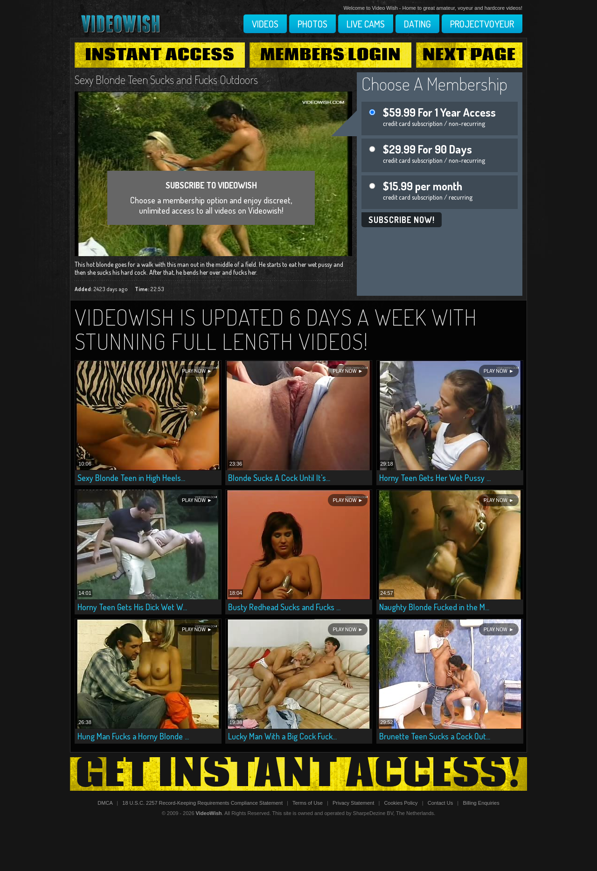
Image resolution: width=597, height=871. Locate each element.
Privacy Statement (353, 803)
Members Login (330, 55)
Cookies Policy (400, 803)
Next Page (469, 55)
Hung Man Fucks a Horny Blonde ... (133, 736)
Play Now (194, 371)
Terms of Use (307, 803)
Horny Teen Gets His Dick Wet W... (132, 607)
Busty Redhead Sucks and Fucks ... (284, 607)
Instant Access (159, 55)
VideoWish (209, 813)
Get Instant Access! (298, 774)
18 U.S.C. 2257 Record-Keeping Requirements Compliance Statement (202, 803)
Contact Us (440, 803)
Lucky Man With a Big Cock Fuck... (282, 736)
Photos (312, 24)
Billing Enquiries (481, 803)
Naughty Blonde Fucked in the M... (434, 607)
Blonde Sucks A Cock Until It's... (279, 478)
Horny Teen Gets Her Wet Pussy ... (435, 478)
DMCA (104, 803)
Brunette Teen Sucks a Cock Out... (434, 736)
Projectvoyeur (482, 24)
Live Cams (366, 24)
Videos (265, 24)
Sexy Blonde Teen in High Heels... (131, 478)
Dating (417, 24)
